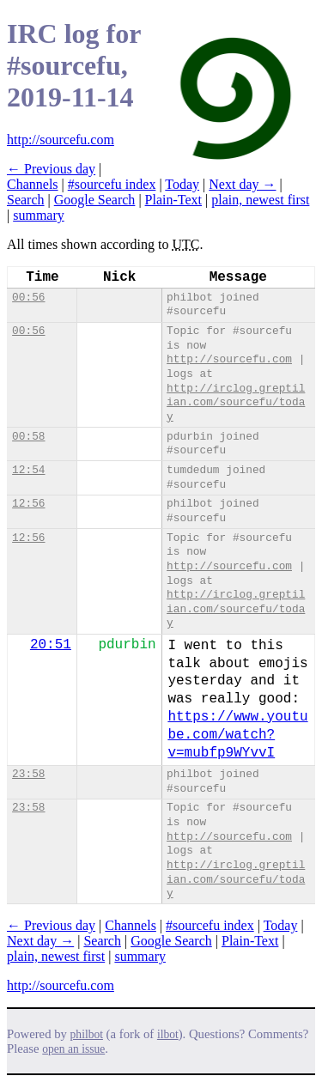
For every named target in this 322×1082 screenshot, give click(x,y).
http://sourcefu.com (60, 139)
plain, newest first (260, 199)
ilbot (168, 1034)
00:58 (28, 436)
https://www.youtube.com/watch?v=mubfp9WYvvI (237, 735)
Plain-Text (173, 199)
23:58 (28, 774)
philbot (86, 1034)
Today (182, 184)
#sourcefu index (112, 184)
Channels (32, 184)
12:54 (28, 470)
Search (26, 199)
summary (38, 215)
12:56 (28, 503)
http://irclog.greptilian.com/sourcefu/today (236, 402)
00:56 (28, 297)
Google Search (95, 199)
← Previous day (51, 168)
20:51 (50, 645)
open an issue (73, 1048)
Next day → (242, 184)
